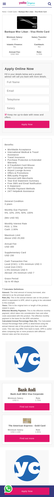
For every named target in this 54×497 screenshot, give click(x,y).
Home (4, 12)
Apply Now (27, 124)
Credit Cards (12, 12)
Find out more (27, 406)
